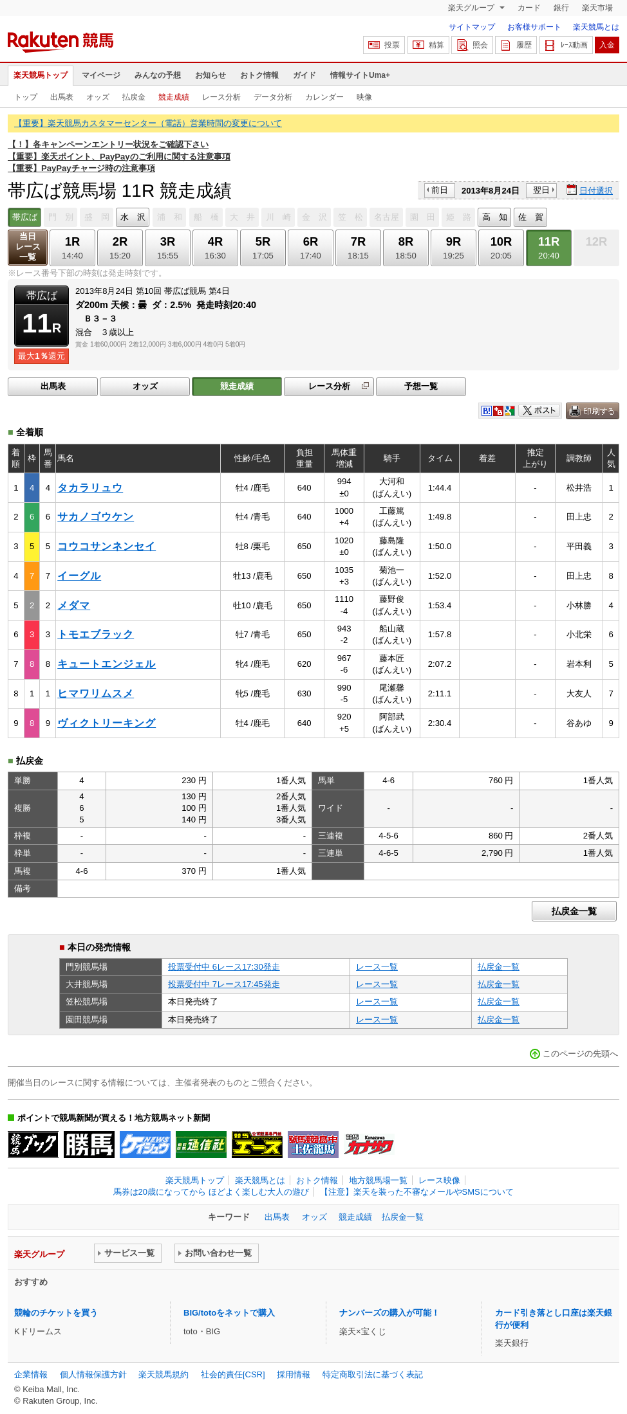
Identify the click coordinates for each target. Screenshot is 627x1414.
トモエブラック (95, 634)
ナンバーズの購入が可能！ (389, 1313)
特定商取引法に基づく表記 (373, 1374)
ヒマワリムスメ (95, 693)
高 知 (494, 217)
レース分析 (221, 97)
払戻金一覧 (574, 911)
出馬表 (61, 97)
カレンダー (324, 97)
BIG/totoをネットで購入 (229, 1313)
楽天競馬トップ (41, 75)
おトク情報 (259, 75)
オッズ (97, 97)
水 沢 (132, 217)
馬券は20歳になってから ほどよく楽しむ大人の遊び (211, 1192)
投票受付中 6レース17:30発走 (224, 967)
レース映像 (439, 1180)
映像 (364, 97)
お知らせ (210, 75)
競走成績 (173, 97)
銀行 (561, 7)
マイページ (101, 75)
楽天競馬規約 (163, 1374)
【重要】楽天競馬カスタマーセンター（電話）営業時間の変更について (148, 123)
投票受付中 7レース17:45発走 (224, 984)
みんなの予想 (158, 75)
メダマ (73, 605)
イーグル (79, 575)
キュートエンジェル (106, 663)
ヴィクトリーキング (106, 723)
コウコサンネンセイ (106, 546)
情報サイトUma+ (360, 75)
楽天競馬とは (596, 27)
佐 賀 (530, 217)
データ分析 (273, 97)
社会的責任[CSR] (233, 1374)
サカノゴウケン (95, 516)
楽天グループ (472, 7)
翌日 (541, 190)
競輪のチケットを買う (56, 1313)
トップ (25, 97)
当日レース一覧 (28, 246)
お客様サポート (534, 27)
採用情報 (293, 1374)
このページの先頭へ (580, 1053)
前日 (439, 190)
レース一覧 (377, 967)
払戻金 (133, 97)
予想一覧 (421, 386)
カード (529, 7)
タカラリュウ (90, 487)
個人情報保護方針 (93, 1374)
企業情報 (31, 1374)
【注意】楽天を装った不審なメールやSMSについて (417, 1192)
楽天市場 (597, 7)
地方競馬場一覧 (378, 1180)
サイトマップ (472, 27)
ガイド (304, 75)
